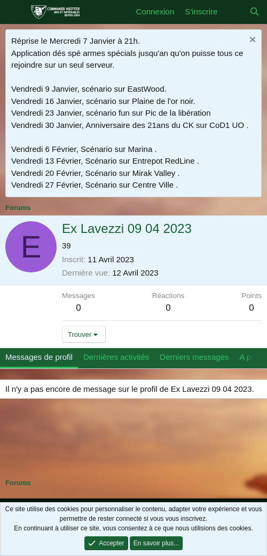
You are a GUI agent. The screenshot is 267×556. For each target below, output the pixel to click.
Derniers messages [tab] (194, 356)
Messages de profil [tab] (39, 356)
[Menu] (14, 12)
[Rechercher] (254, 12)
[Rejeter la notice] (251, 40)
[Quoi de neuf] (233, 12)
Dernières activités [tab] (116, 356)
